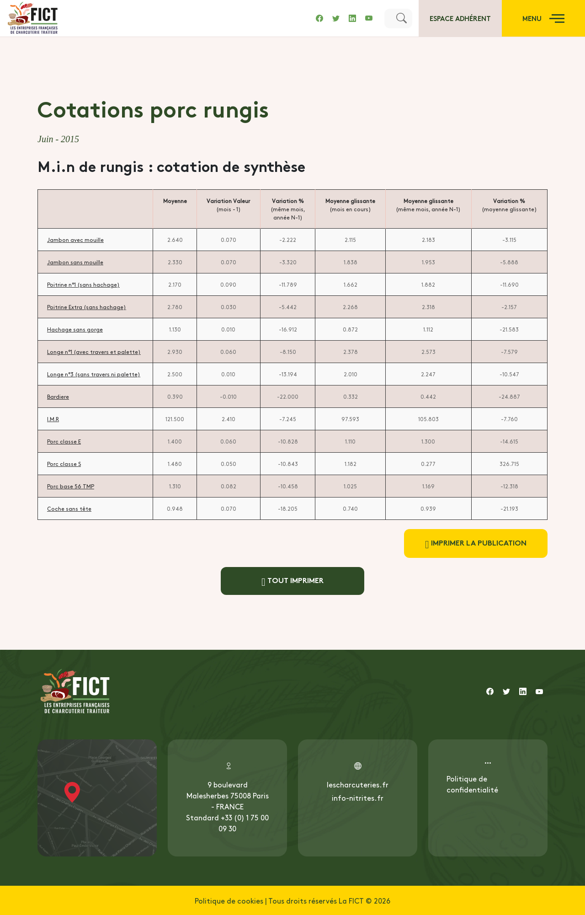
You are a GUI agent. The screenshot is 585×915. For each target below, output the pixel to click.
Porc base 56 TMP (70, 486)
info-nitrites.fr (357, 797)
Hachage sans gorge (75, 329)
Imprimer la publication (475, 543)
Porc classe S (64, 463)
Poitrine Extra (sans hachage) (86, 306)
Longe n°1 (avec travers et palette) (94, 351)
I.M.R (53, 419)
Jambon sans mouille (75, 262)
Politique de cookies (229, 900)
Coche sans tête (69, 508)
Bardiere (58, 396)
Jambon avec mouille (75, 239)
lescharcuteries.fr (357, 784)
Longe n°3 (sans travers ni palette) (93, 374)
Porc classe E (64, 441)
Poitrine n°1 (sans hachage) (83, 284)
